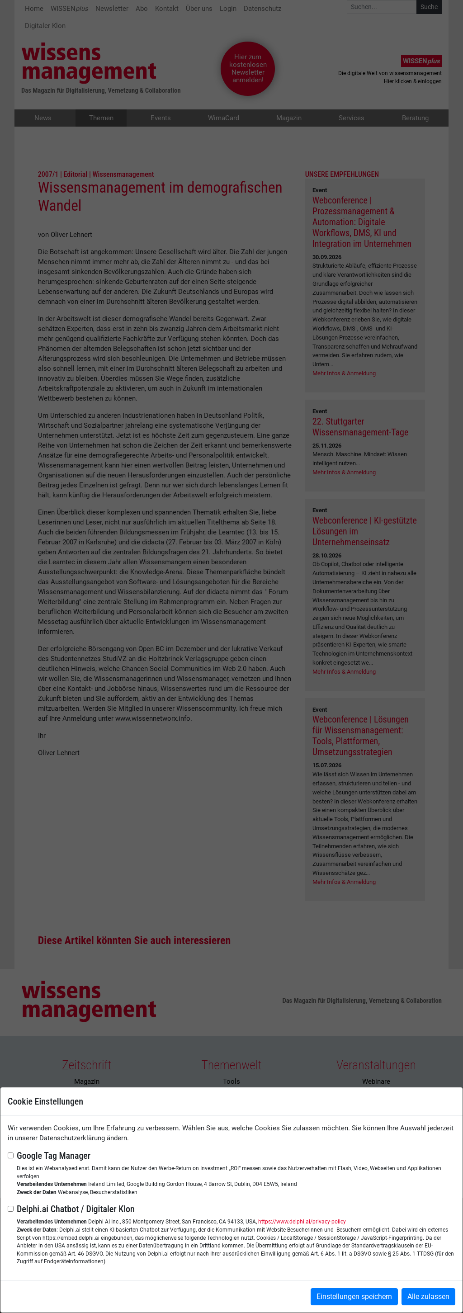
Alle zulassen (428, 1296)
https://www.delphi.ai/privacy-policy (302, 1222)
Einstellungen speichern (354, 1296)
